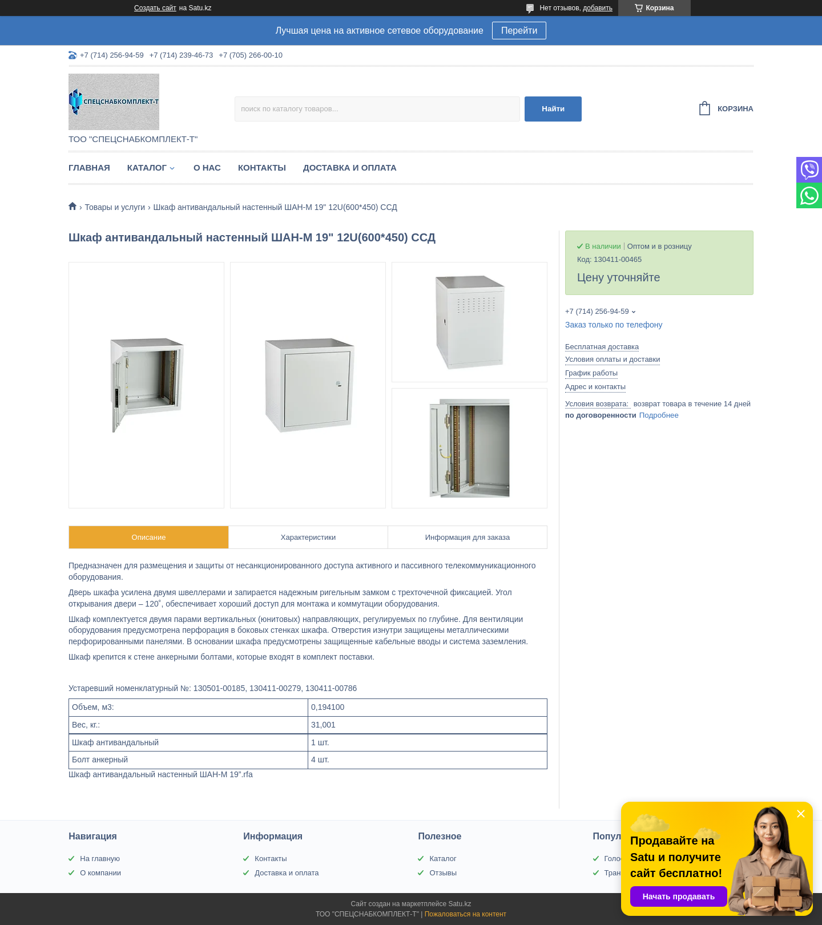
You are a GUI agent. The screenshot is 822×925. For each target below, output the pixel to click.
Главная (89, 167)
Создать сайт (155, 8)
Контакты (262, 167)
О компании (100, 873)
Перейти (519, 30)
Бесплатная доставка (602, 346)
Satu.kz (459, 904)
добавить (598, 8)
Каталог (147, 167)
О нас (207, 167)
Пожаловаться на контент (465, 914)
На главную (100, 858)
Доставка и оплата (350, 167)
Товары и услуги (114, 207)
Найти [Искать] (553, 108)
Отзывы (443, 873)
